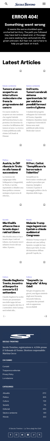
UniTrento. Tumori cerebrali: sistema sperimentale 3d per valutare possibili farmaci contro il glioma (36, 98)
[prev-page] (5, 316)
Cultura (5, 277)
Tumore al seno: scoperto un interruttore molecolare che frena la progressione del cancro (13, 98)
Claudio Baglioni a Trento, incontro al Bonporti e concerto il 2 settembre (13, 286)
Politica (5, 160)
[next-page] (45, 316)
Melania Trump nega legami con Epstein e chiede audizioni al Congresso (36, 229)
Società (5, 220)
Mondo (29, 220)
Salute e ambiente (9, 86)
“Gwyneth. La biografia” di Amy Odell (36, 283)
